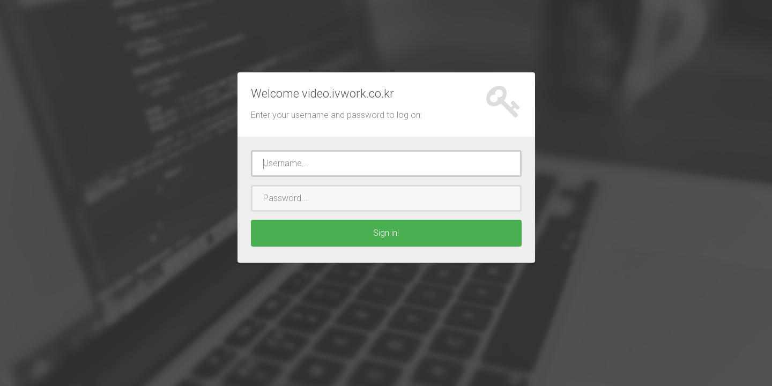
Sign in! (386, 233)
